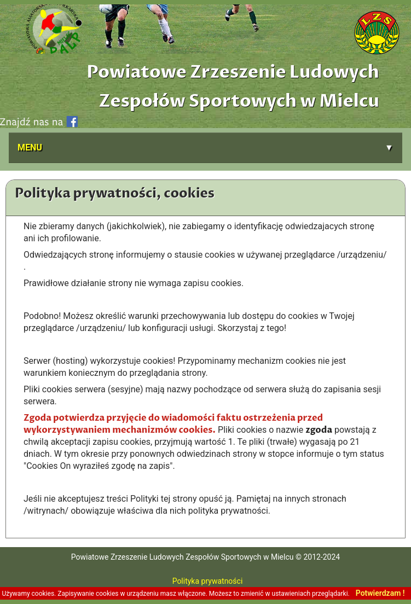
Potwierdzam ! (380, 593)
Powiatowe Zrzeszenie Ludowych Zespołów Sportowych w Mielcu (232, 86)
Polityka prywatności (206, 581)
